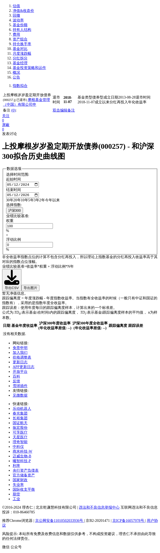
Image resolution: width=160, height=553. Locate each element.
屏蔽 (6, 125)
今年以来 (52, 201)
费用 (16, 34)
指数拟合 (20, 86)
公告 (16, 77)
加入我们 (20, 354)
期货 (16, 496)
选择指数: (14, 206)
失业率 (18, 486)
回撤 (16, 15)
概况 (16, 73)
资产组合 (20, 39)
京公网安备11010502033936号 (59, 522)
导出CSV (11, 281)
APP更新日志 (23, 368)
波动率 (18, 20)
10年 (24, 201)
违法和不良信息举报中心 (99, 509)
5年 (31, 201)
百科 (16, 378)
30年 (9, 201)
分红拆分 (20, 58)
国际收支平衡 (24, 491)
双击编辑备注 (64, 110)
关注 (6, 116)
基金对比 (20, 49)
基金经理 (20, 63)
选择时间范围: (17, 174)
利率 (16, 467)
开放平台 (20, 373)
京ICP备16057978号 (128, 522)
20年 (17, 201)
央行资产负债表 (26, 472)
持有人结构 (22, 30)
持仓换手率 (22, 44)
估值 (16, 6)
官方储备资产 (24, 476)
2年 (42, 201)
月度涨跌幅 (22, 53)
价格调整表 (22, 359)
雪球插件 (20, 387)
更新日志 (20, 363)
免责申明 (20, 349)
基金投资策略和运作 (29, 68)
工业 (16, 500)
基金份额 (20, 25)
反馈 (16, 382)
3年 (36, 201)
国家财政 (20, 481)
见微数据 (20, 397)
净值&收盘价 (23, 11)
